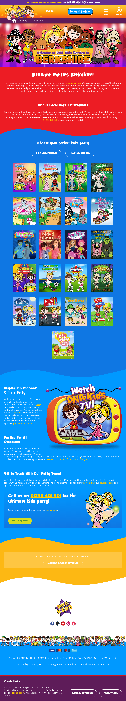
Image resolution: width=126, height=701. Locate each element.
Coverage (23, 20)
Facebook (60, 459)
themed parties (73, 83)
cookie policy (18, 692)
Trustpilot (70, 459)
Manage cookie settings (62, 563)
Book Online (94, 2)
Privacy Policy (38, 664)
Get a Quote (20, 520)
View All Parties (46, 153)
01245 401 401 (76, 3)
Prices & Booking (80, 12)
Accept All (111, 693)
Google (82, 459)
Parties (50, 11)
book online (51, 510)
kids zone (16, 412)
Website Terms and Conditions (95, 664)
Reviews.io (50, 459)
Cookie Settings (82, 693)
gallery (37, 404)
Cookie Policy (22, 664)
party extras (81, 482)
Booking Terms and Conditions (62, 664)
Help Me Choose (80, 153)
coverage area (99, 482)
